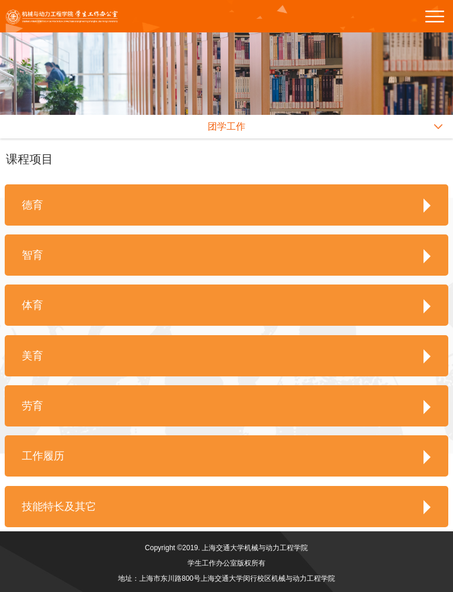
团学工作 (226, 126)
